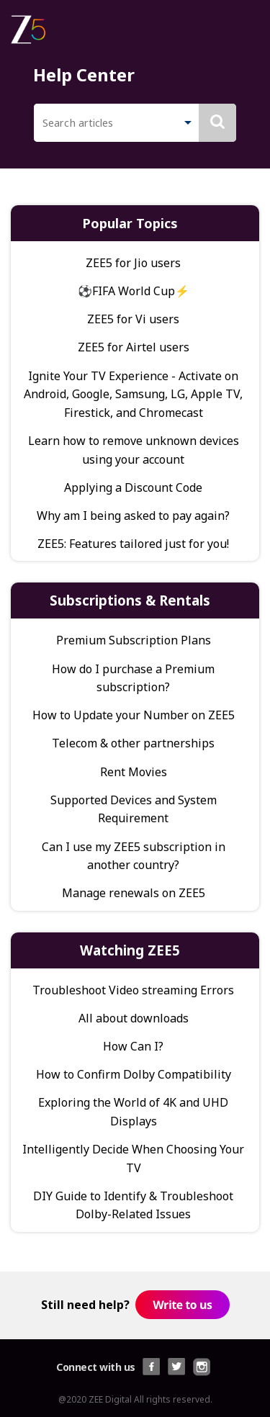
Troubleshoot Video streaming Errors (133, 990)
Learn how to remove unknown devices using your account (133, 450)
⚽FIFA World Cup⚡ (133, 291)
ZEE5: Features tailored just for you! (133, 544)
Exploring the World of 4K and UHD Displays (133, 1111)
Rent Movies (133, 772)
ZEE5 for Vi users (133, 319)
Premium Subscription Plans (133, 640)
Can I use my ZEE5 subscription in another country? (133, 856)
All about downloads (133, 1018)
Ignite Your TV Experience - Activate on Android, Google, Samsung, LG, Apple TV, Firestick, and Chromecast (133, 394)
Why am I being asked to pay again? (133, 515)
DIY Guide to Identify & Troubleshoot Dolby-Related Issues (133, 1205)
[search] (105, 123)
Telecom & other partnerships (133, 743)
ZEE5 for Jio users (133, 263)
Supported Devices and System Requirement (133, 809)
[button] (188, 124)
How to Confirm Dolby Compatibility (133, 1074)
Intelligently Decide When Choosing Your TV (133, 1158)
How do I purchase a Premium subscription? (133, 678)
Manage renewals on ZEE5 (133, 893)
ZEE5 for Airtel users (133, 347)
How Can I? (133, 1046)
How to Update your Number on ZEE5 (133, 715)
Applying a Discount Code (133, 487)
